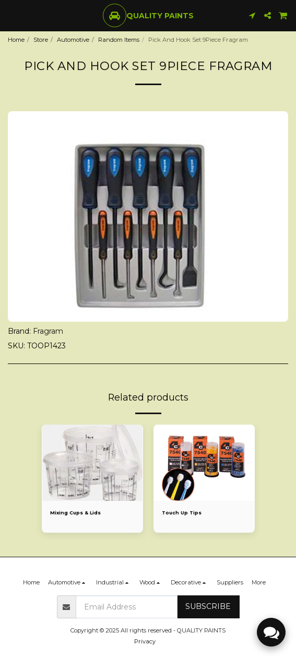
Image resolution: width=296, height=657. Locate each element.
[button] (11, 15)
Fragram (48, 331)
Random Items (118, 39)
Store (40, 39)
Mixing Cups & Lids (75, 512)
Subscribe (208, 606)
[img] (92, 463)
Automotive (73, 39)
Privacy (145, 641)
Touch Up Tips (182, 512)
